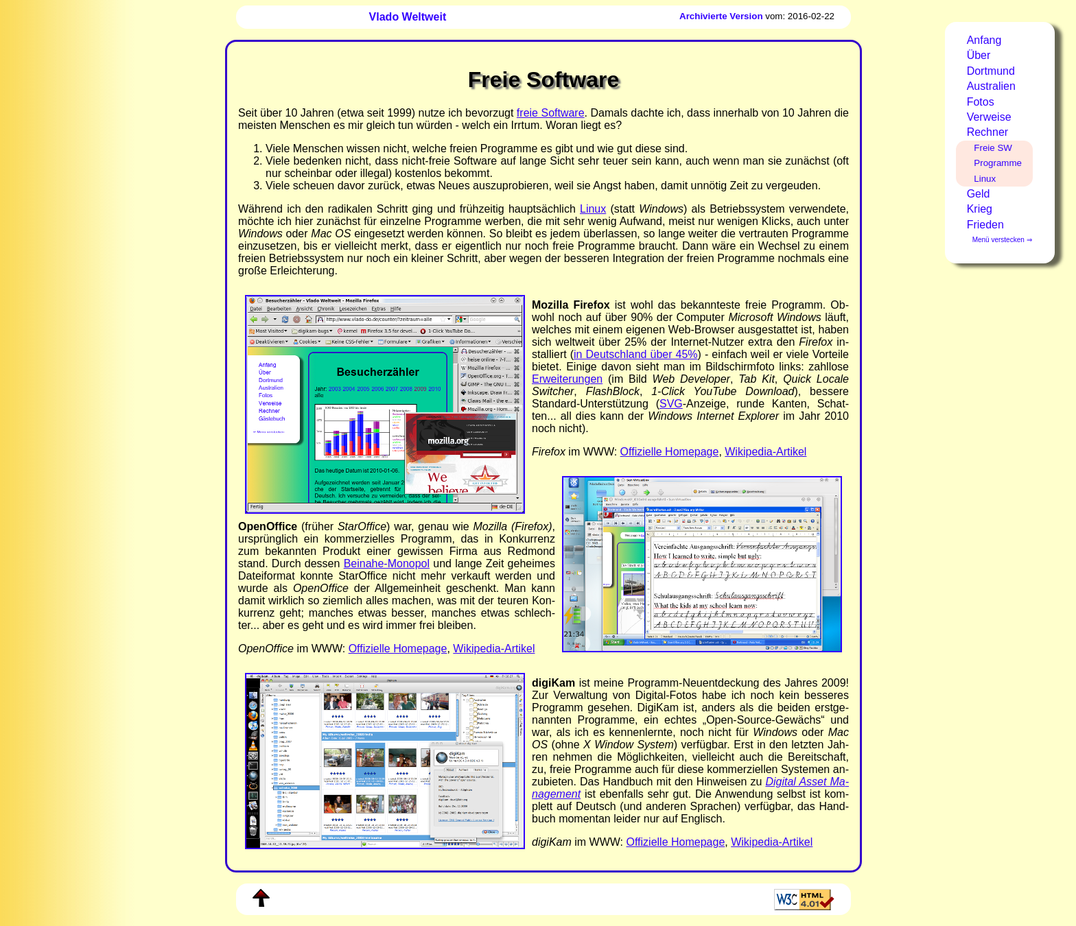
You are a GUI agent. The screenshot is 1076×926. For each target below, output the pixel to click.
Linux (985, 179)
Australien (991, 86)
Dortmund (991, 71)
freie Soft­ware (551, 113)
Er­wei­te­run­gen (567, 379)
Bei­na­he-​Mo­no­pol (387, 563)
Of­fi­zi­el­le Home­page (676, 842)
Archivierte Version (721, 16)
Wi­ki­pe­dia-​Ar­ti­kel (765, 452)
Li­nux (593, 209)
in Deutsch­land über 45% (636, 354)
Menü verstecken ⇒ (1002, 240)
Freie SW (993, 148)
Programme (998, 163)
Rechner (987, 132)
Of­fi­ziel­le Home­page (669, 452)
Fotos (980, 102)
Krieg (979, 209)
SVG (671, 403)
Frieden (985, 224)
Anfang (984, 40)
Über (979, 55)
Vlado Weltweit (408, 17)
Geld (978, 194)
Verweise (989, 117)
